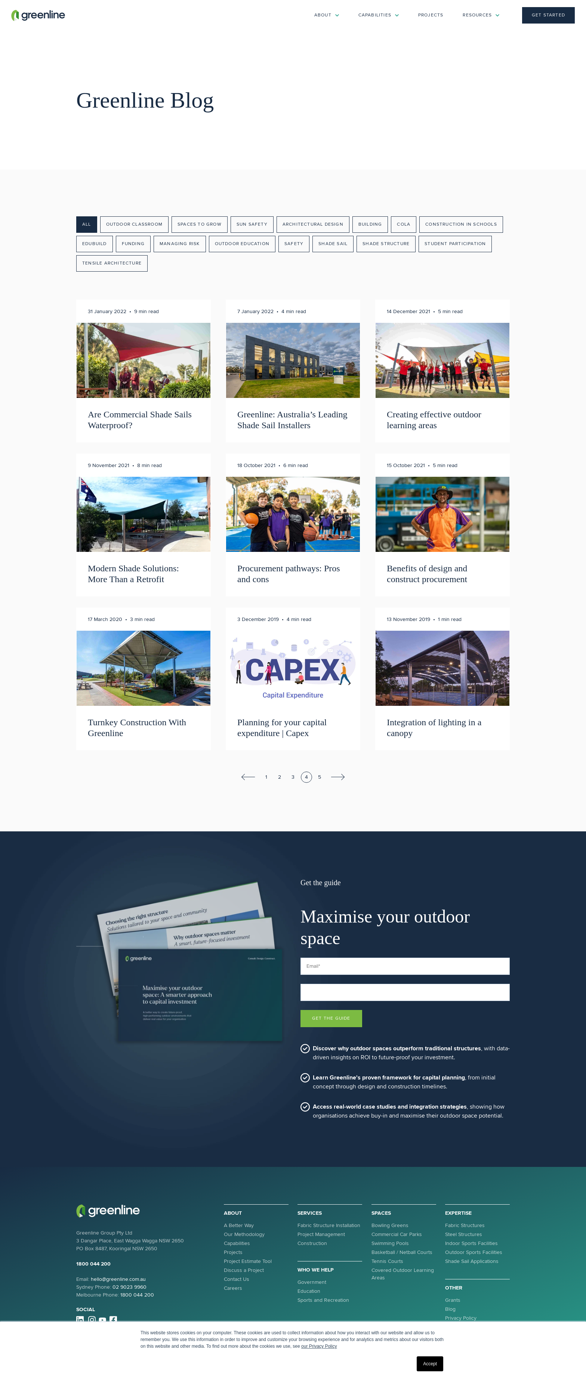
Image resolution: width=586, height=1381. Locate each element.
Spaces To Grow (200, 224)
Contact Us (236, 1279)
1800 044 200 (93, 1264)
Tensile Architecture (112, 263)
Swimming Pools (390, 1243)
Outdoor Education (242, 244)
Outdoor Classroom (134, 224)
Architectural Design (313, 224)
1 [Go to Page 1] (266, 777)
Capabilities (237, 1243)
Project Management (321, 1234)
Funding (133, 244)
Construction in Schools (461, 224)
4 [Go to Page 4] (306, 777)
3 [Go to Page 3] (293, 777)
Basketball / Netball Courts (401, 1252)
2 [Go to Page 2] (279, 777)
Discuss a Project (244, 1270)
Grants (452, 1300)
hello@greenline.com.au (118, 1279)
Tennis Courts (387, 1261)
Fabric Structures (465, 1225)
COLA (403, 224)
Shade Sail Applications (472, 1261)
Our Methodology (244, 1234)
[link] (38, 15)
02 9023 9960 (129, 1287)
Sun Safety (252, 224)
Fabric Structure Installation (328, 1225)
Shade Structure (386, 244)
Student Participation (455, 244)
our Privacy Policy (319, 1346)
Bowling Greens (389, 1225)
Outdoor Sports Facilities (473, 1252)
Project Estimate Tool (248, 1261)
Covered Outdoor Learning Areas (402, 1274)
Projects (431, 15)
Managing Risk (180, 244)
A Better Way (239, 1225)
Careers (233, 1288)
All (86, 224)
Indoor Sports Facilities (471, 1243)
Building (370, 224)
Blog (450, 1309)
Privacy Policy (460, 1318)
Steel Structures (463, 1234)
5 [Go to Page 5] (319, 777)
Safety (293, 244)
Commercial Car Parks (396, 1234)
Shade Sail (333, 244)
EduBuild (94, 244)
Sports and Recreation (323, 1300)
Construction (312, 1243)
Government (311, 1282)
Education (308, 1291)
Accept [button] (430, 1363)
